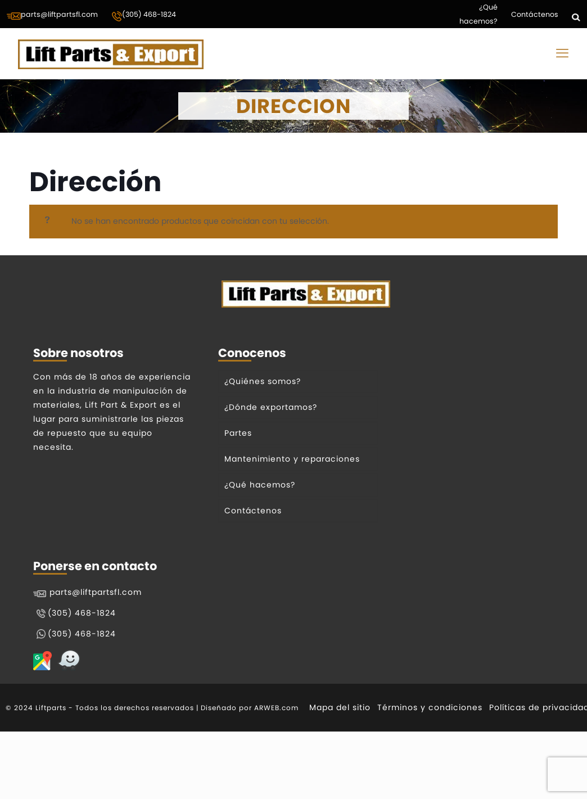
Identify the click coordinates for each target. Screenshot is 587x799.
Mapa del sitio (340, 707)
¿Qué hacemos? (478, 14)
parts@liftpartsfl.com (52, 15)
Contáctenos (534, 14)
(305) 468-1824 (143, 16)
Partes (238, 433)
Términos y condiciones (429, 707)
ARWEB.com (276, 707)
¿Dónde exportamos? (270, 407)
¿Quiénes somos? (262, 381)
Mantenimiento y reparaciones (292, 458)
